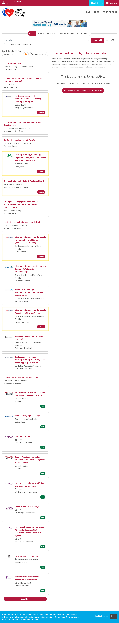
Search (32, 33)
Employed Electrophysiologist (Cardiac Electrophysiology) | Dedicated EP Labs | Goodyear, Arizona (21, 204)
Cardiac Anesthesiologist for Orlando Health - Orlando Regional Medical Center (30, 460)
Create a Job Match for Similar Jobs (83, 90)
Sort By (6, 54)
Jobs (96, 12)
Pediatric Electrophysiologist (27, 506)
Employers (111, 2)
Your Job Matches (67, 33)
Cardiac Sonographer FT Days (27, 416)
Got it (113, 616)
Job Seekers (97, 2)
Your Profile (110, 12)
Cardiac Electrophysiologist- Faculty (19, 140)
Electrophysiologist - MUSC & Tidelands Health (24, 181)
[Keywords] (25, 40)
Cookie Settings (101, 616)
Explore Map (52, 33)
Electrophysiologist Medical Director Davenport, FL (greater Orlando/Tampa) (31, 269)
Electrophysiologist (12, 63)
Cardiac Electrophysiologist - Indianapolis (22, 377)
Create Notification (38, 54)
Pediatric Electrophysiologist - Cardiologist (22, 222)
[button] (110, 40)
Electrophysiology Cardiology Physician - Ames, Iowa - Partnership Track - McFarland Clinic (30, 158)
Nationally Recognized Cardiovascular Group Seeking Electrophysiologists (28, 99)
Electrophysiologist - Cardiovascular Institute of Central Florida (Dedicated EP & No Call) (31, 240)
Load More (25, 599)
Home (88, 12)
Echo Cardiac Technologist (26, 556)
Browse (41, 33)
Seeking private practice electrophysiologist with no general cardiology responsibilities (30, 360)
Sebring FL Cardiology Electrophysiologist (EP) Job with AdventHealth (29, 292)
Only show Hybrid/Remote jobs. (18, 44)
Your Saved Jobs (83, 33)
